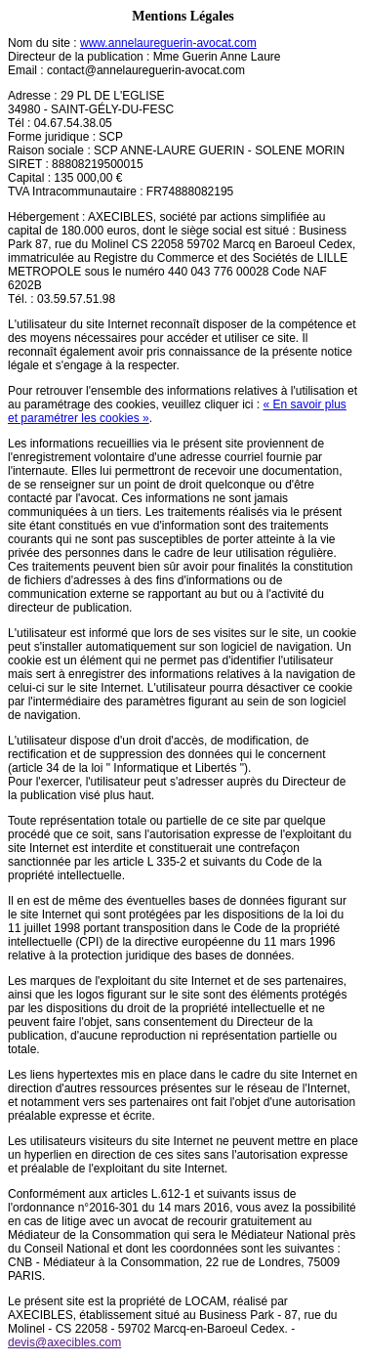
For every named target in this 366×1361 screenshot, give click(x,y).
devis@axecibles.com (64, 1342)
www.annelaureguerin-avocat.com (168, 43)
